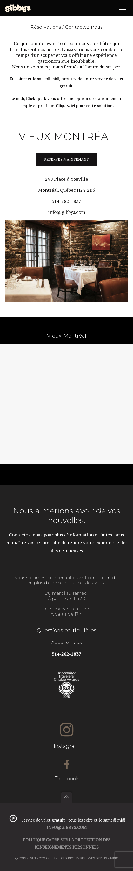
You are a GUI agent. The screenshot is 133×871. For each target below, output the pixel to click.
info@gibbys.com (66, 212)
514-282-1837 (66, 201)
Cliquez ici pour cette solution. (85, 106)
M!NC (114, 858)
